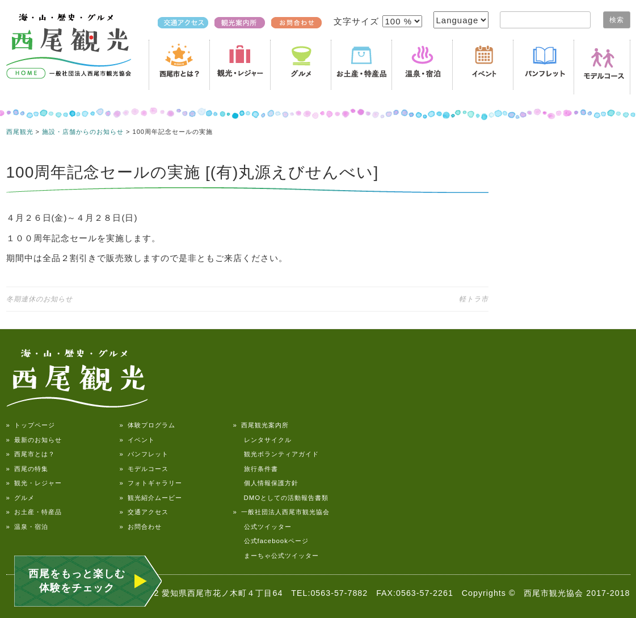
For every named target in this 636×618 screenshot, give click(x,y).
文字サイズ (358, 21)
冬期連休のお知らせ (39, 299)
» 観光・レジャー (34, 483)
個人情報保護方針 (265, 483)
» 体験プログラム (147, 425)
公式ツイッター (262, 526)
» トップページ (30, 425)
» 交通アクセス (144, 511)
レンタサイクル (262, 439)
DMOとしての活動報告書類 (281, 497)
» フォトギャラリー (151, 483)
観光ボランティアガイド (276, 454)
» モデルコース (144, 468)
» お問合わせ (141, 526)
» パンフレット (144, 454)
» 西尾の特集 (27, 468)
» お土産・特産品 (34, 511)
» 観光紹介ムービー (151, 497)
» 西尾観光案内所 (261, 425)
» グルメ (20, 497)
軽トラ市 (473, 299)
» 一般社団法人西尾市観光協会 (281, 511)
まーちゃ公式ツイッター (276, 555)
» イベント (137, 439)
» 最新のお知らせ (34, 439)
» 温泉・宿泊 (27, 526)
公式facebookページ (271, 540)
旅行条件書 (255, 468)
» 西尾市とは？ (30, 454)
